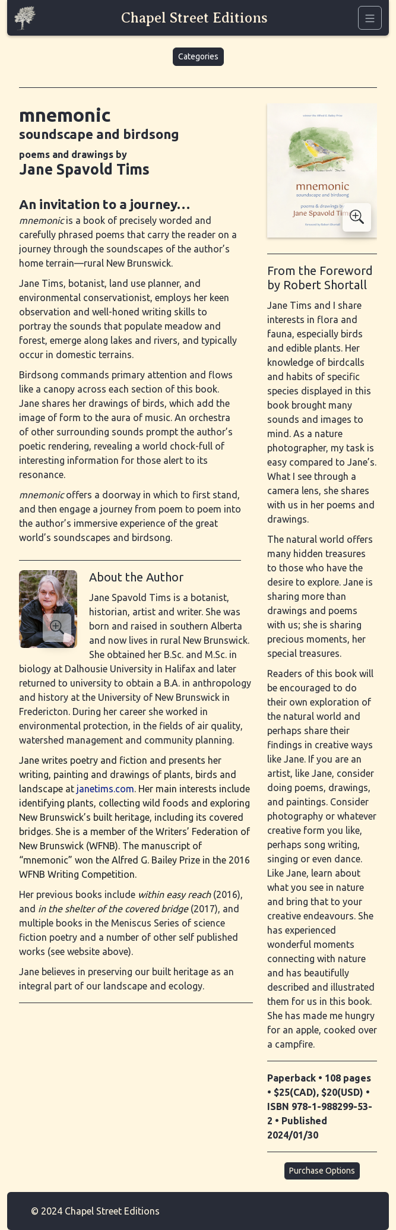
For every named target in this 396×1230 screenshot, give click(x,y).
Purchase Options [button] (322, 1170)
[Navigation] (370, 18)
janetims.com (105, 788)
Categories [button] (198, 56)
